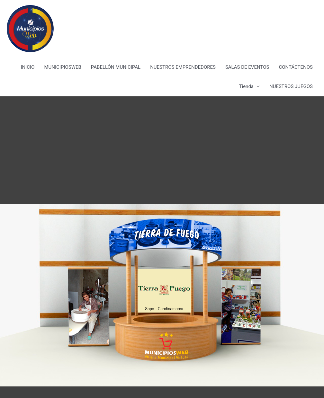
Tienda (246, 86)
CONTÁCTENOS (296, 67)
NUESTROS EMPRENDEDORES (183, 67)
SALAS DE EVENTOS (247, 67)
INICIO (27, 67)
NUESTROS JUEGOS (291, 86)
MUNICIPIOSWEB (62, 67)
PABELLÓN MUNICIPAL (115, 67)
